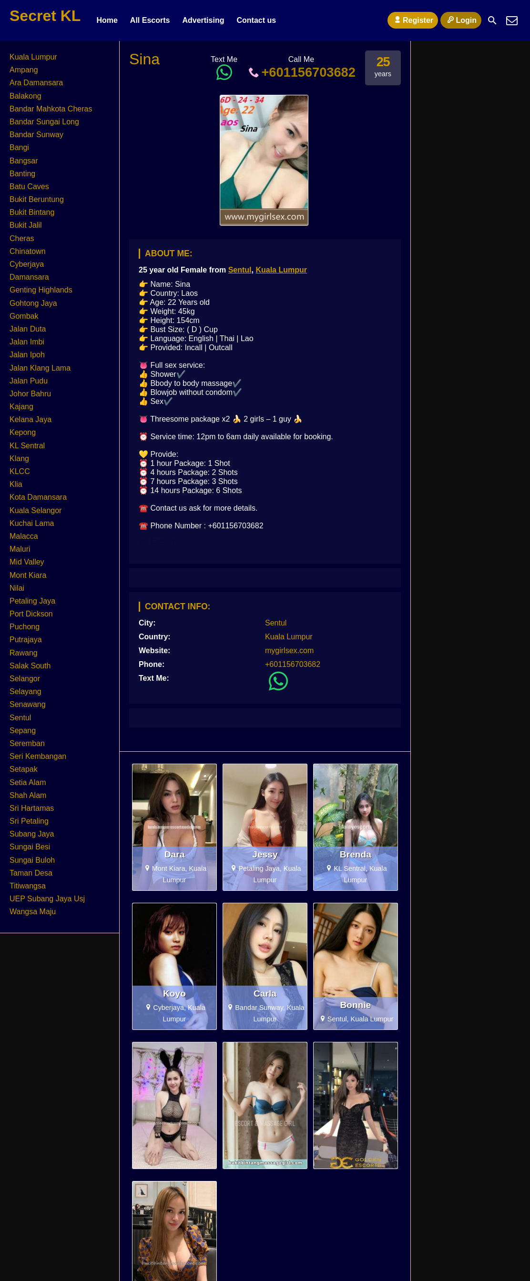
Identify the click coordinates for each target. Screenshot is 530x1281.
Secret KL (45, 15)
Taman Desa (31, 873)
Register (412, 20)
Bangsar (24, 161)
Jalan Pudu (29, 381)
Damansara (29, 277)
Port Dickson (31, 614)
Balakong (25, 96)
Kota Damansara (38, 497)
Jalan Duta (28, 329)
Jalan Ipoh (27, 355)
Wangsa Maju (33, 912)
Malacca (24, 536)
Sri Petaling (29, 821)
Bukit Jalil (26, 225)
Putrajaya (26, 639)
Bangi (19, 147)
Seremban (27, 743)
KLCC (20, 471)
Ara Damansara (36, 83)
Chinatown (28, 251)
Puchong (25, 627)
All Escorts (150, 20)
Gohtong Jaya (33, 303)
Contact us (256, 20)
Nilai (17, 588)
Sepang (23, 730)
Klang (19, 458)
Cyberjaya (27, 264)
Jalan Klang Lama (40, 368)
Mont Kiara (28, 575)
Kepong (23, 432)
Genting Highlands (41, 290)
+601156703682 (301, 72)
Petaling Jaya (32, 601)
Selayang (25, 691)
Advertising (203, 20)
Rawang (24, 653)
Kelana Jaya (30, 419)
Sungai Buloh (32, 860)
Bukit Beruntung (37, 199)
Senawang (28, 704)
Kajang (21, 407)
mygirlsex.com (289, 650)
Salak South (30, 666)
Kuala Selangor (35, 510)
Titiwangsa (28, 886)
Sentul (240, 270)
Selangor (25, 679)
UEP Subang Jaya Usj (47, 899)
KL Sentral (27, 446)
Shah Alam (28, 795)
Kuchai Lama (32, 523)
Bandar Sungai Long (44, 122)
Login (461, 20)
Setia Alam (28, 782)
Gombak (24, 316)
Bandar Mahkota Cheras (51, 109)
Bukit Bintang (32, 212)
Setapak (24, 769)
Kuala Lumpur (281, 270)
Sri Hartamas (32, 808)
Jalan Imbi (27, 342)
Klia (16, 484)
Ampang (24, 70)
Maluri (20, 549)
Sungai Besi (30, 847)
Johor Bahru (30, 394)
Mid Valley (27, 562)
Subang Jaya (32, 834)
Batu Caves (29, 186)
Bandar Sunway (36, 135)
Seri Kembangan (38, 756)
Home (106, 20)
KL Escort (156, 542)
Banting (22, 174)
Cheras (22, 238)
